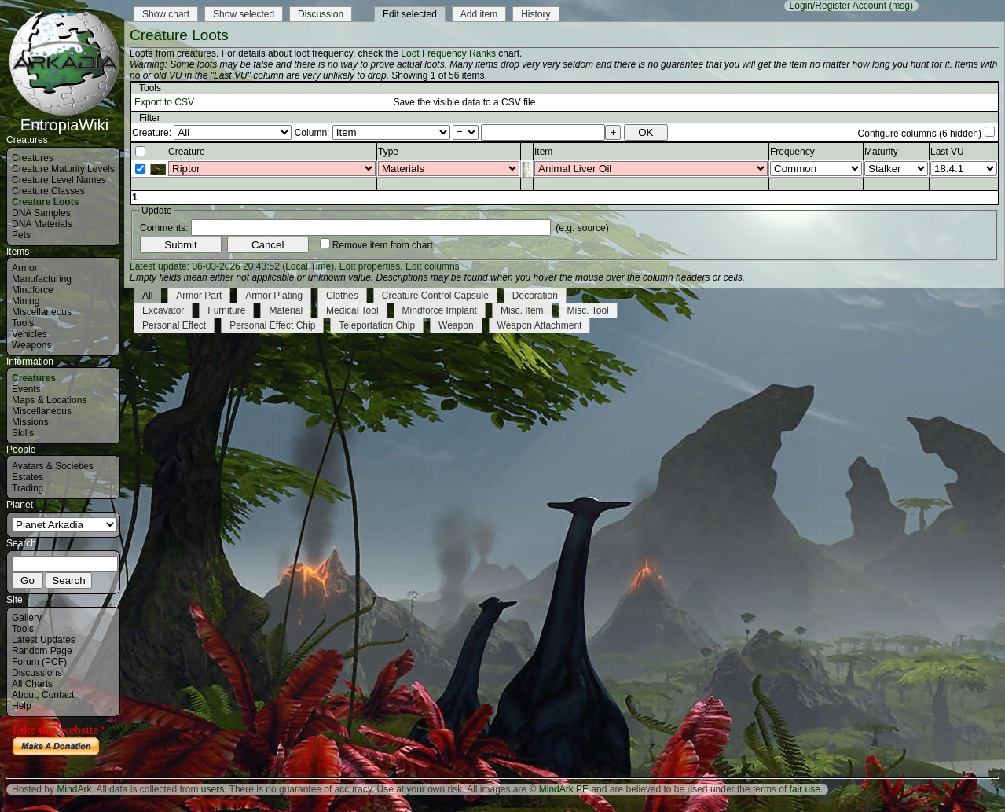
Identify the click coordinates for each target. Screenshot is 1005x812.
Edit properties (369, 266)
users (212, 789)
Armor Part (199, 295)
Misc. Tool (588, 310)
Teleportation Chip (377, 325)
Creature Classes (48, 191)
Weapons (31, 345)
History (535, 14)
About (24, 694)
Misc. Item (522, 310)
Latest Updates (43, 639)
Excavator (163, 310)
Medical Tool (352, 310)
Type (388, 151)
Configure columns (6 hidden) (919, 133)
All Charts (32, 683)
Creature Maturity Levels (63, 169)
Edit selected (410, 14)
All (147, 295)
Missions (30, 422)
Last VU (947, 151)
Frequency (792, 151)
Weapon (455, 325)
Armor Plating (274, 295)
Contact (58, 694)
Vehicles (29, 334)
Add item (478, 14)
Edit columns (432, 266)
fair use (805, 789)
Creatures (32, 158)
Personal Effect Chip (272, 325)
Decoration (535, 295)
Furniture (226, 310)
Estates (27, 477)
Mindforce (32, 290)
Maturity (881, 151)
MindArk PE (564, 789)
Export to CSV (164, 102)
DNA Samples (41, 213)
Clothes (342, 295)
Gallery (27, 617)
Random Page (42, 650)
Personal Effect (174, 325)
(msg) (901, 5)
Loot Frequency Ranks (448, 53)
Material (286, 310)
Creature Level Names (59, 180)
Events (26, 389)
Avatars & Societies (53, 466)
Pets (21, 235)
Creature (186, 151)
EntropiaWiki (64, 118)
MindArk (74, 789)
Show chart (165, 14)
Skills (23, 433)
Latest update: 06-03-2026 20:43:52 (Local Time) (232, 266)
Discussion (320, 14)
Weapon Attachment (539, 325)
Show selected (243, 14)
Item (543, 151)
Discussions (37, 672)
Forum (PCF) (39, 661)
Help (21, 705)
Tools (23, 323)
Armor (25, 268)
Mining (25, 301)
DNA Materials (42, 224)
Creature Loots (45, 202)
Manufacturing (42, 279)
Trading (27, 488)
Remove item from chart (382, 245)
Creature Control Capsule (435, 295)
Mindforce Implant (439, 310)
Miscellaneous (42, 312)
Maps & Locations (49, 400)
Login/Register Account (838, 5)
